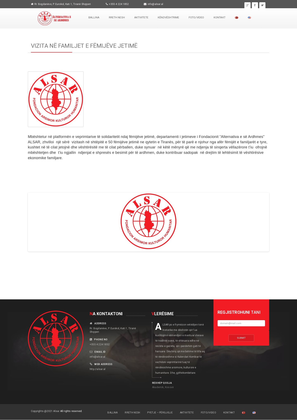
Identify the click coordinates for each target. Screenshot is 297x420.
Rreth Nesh (117, 17)
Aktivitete (141, 17)
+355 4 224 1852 (119, 4)
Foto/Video (196, 17)
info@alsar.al (155, 4)
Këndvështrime (168, 17)
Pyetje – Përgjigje (159, 412)
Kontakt (219, 17)
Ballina (93, 17)
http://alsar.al (97, 369)
